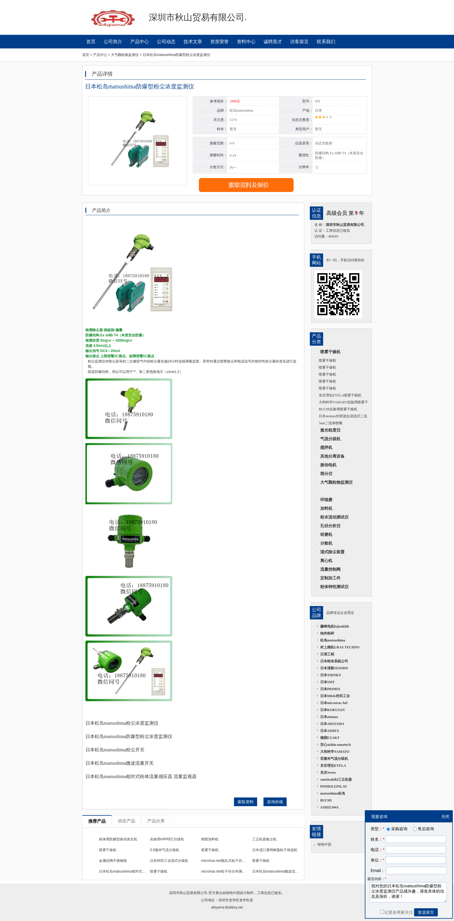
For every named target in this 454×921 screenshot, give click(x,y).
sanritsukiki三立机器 (336, 779)
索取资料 (245, 801)
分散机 (326, 543)
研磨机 (326, 534)
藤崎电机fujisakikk (334, 626)
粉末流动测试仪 (334, 517)
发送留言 (426, 912)
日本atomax (329, 717)
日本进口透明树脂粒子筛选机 (274, 850)
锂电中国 (324, 844)
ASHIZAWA (329, 807)
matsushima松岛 (332, 793)
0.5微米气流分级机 (164, 850)
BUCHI (326, 800)
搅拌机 (326, 447)
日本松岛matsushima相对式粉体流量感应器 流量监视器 (142, 871)
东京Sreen (328, 772)
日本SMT (327, 682)
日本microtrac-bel (333, 703)
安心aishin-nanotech (335, 745)
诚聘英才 (272, 41)
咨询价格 (275, 801)
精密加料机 (210, 839)
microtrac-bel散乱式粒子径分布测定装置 (232, 861)
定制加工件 (330, 578)
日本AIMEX (329, 731)
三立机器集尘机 (264, 839)
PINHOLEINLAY (333, 786)
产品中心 (139, 41)
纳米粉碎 (327, 633)
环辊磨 (326, 499)
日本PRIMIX (330, 689)
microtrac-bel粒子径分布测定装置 (226, 871)
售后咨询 (423, 828)
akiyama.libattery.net (227, 907)
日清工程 (327, 654)
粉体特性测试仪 (334, 586)
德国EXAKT (330, 738)
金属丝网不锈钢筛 (113, 861)
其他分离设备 (332, 456)
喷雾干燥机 (330, 351)
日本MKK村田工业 (335, 696)
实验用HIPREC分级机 (167, 839)
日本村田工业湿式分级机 (169, 861)
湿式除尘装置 (332, 552)
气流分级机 (330, 438)
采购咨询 (396, 828)
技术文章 (193, 41)
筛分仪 (326, 473)
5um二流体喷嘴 (330, 423)
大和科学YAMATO (334, 752)
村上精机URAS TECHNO (339, 647)
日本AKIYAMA (332, 724)
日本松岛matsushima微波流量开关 (279, 871)
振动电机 (328, 465)
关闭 (445, 816)
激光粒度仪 (330, 430)
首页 (91, 41)
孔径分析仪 (330, 525)
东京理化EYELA (333, 766)
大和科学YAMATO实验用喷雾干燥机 (341, 403)
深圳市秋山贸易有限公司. (188, 893)
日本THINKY (330, 675)
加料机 (326, 508)
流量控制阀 (330, 569)
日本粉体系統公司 (334, 661)
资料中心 (246, 41)
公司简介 (113, 41)
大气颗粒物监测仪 (336, 482)
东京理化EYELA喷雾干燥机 (340, 395)
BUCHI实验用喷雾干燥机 (338, 409)
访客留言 (299, 41)
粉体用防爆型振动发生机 (118, 839)
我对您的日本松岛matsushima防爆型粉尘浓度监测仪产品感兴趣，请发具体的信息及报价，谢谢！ (408, 892)
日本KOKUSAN (332, 710)
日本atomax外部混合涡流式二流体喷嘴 (340, 417)
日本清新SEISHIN (334, 668)
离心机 (326, 560)
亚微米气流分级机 (334, 759)
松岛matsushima (332, 640)
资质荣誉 (219, 41)
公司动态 (166, 41)
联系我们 (326, 41)
